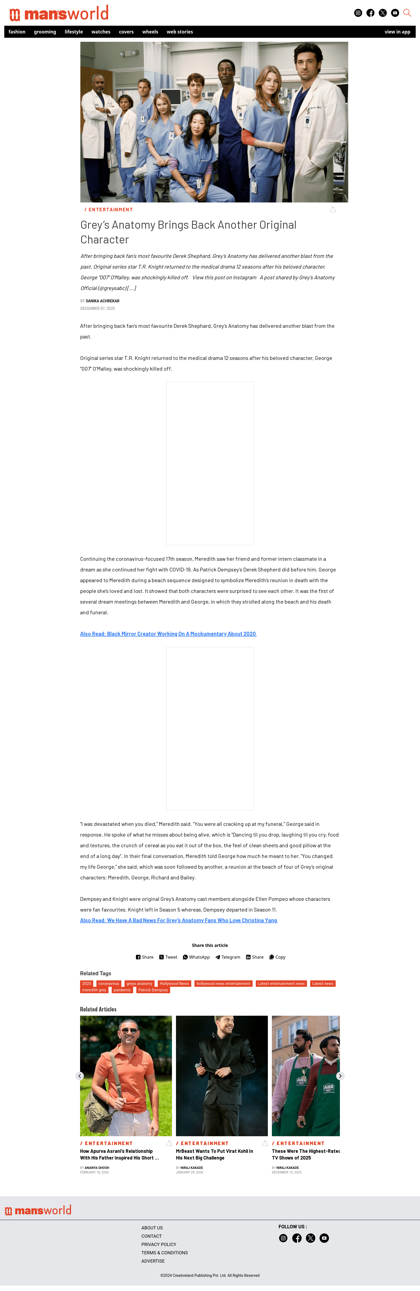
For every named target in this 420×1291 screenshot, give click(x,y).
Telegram (227, 957)
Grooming (45, 32)
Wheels (150, 32)
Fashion (17, 32)
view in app (397, 32)
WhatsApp (196, 957)
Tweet (168, 957)
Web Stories (180, 32)
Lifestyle (74, 32)
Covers (126, 32)
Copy (277, 957)
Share (144, 957)
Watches (101, 32)
